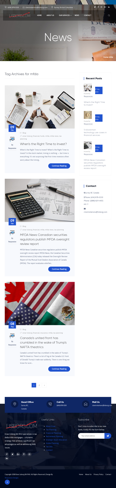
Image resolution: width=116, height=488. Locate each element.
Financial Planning (53, 433)
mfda (47, 136)
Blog (24, 133)
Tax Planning (51, 430)
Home (39, 15)
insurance (44, 333)
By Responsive (12, 146)
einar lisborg (27, 136)
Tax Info (49, 447)
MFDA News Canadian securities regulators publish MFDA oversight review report (44, 239)
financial (36, 136)
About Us (50, 15)
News (77, 15)
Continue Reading (59, 166)
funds (42, 136)
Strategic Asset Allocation (56, 440)
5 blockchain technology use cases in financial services (95, 132)
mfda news (54, 136)
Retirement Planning (54, 436)
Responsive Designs (11, 478)
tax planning (59, 230)
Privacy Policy (98, 474)
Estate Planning (52, 443)
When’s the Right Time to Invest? (43, 144)
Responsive (88, 96)
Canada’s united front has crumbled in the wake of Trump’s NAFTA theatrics (43, 343)
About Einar (50, 426)
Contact (87, 15)
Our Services (64, 15)
